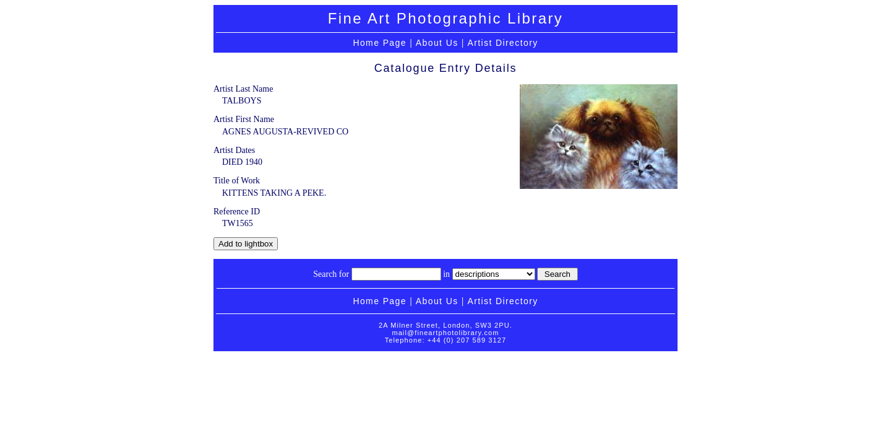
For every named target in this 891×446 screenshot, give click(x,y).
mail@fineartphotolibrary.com (445, 332)
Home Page (380, 43)
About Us (437, 43)
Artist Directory (502, 43)
